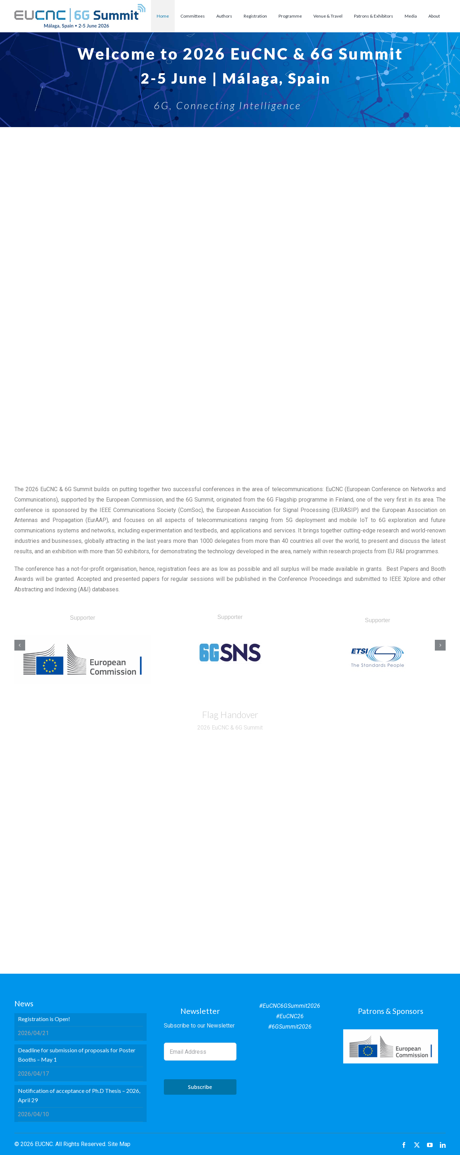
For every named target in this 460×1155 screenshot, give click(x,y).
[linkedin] (443, 1145)
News (23, 1003)
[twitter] (417, 1145)
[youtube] (430, 1145)
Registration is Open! (44, 1018)
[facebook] (404, 1145)
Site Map (119, 1144)
